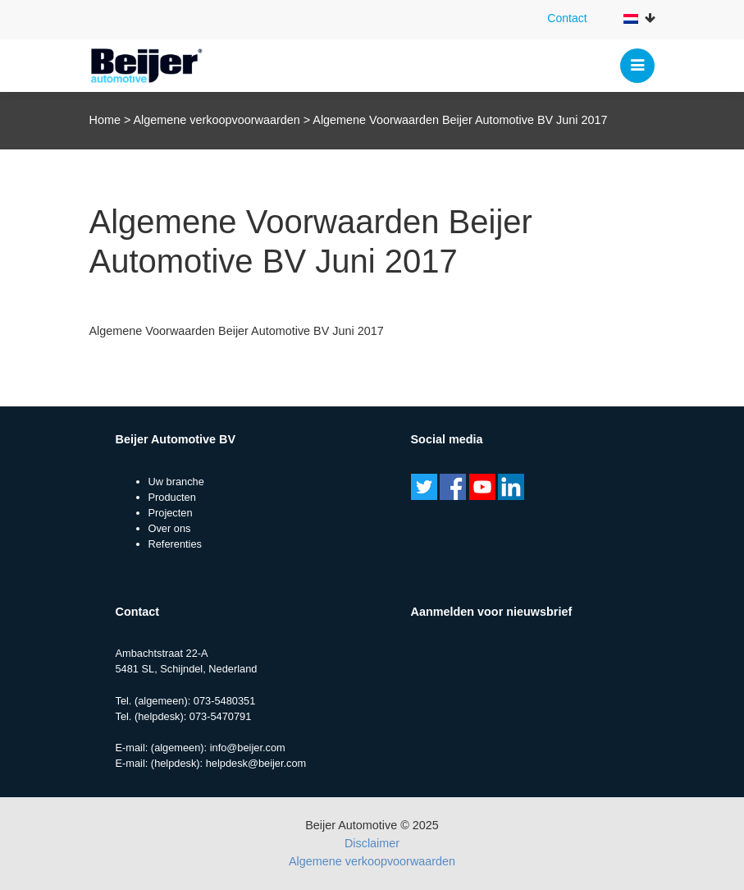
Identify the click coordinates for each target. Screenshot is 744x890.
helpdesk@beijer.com (256, 763)
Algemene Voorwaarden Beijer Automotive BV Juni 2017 (236, 330)
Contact (567, 18)
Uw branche (176, 481)
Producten (172, 497)
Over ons (169, 528)
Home (105, 119)
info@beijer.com (247, 747)
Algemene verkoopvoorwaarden (217, 119)
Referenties (175, 544)
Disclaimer (372, 843)
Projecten (170, 513)
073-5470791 (220, 716)
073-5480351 (224, 701)
